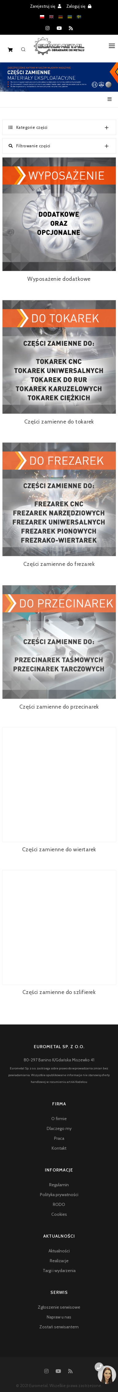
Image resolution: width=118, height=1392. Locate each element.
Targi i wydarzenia (59, 1270)
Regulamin (59, 1184)
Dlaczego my (59, 1128)
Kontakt (59, 1148)
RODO (59, 1204)
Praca (59, 1138)
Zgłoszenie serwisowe (59, 1307)
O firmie (59, 1118)
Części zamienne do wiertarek (59, 849)
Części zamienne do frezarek (59, 564)
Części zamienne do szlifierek (59, 992)
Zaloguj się (78, 6)
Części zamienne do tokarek (59, 421)
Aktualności (59, 1251)
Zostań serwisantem (59, 1327)
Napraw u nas (59, 1317)
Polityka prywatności (59, 1194)
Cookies (59, 1214)
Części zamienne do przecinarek (59, 706)
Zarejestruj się (45, 6)
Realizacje (59, 1260)
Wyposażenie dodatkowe (59, 279)
